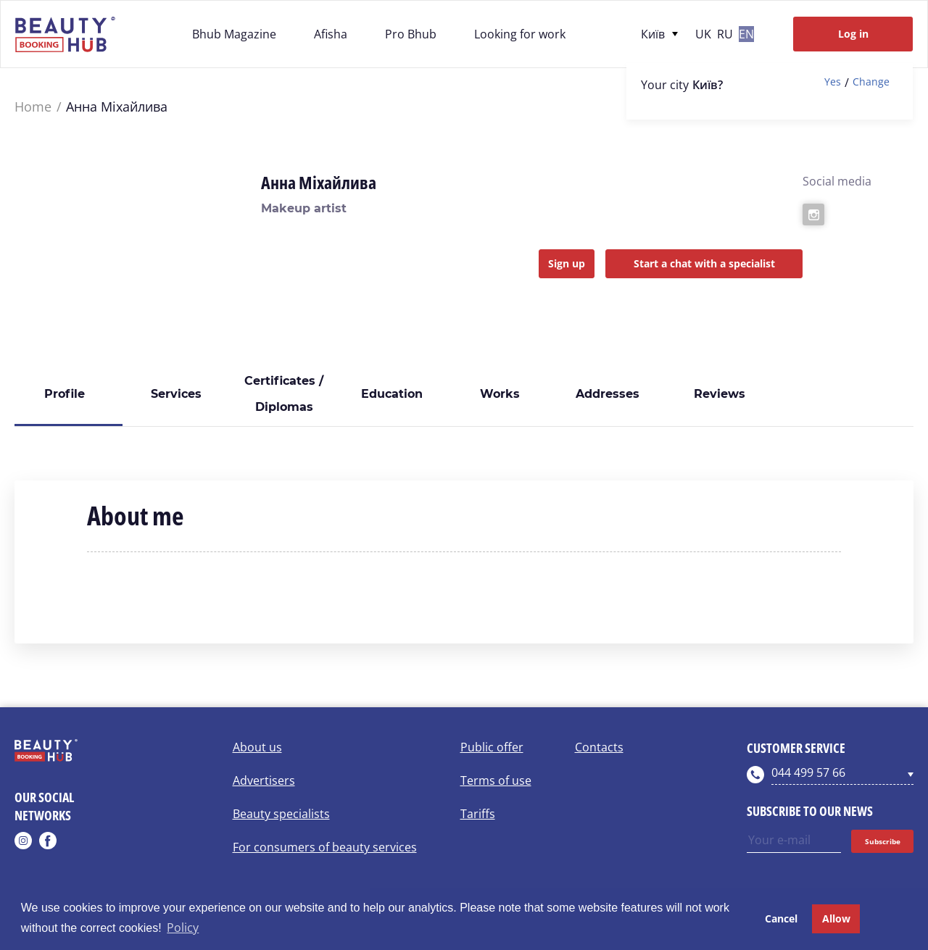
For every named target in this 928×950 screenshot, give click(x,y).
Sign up (566, 263)
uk (703, 34)
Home (32, 106)
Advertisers (264, 780)
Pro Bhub (410, 34)
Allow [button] (836, 918)
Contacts (599, 747)
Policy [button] (183, 928)
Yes (832, 82)
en (746, 34)
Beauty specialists (281, 814)
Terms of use (495, 780)
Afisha (330, 34)
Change (871, 82)
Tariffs (477, 814)
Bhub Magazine (234, 34)
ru (725, 34)
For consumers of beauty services (325, 847)
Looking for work (520, 34)
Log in (853, 34)
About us (257, 747)
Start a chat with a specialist (704, 263)
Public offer (491, 747)
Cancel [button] (781, 918)
